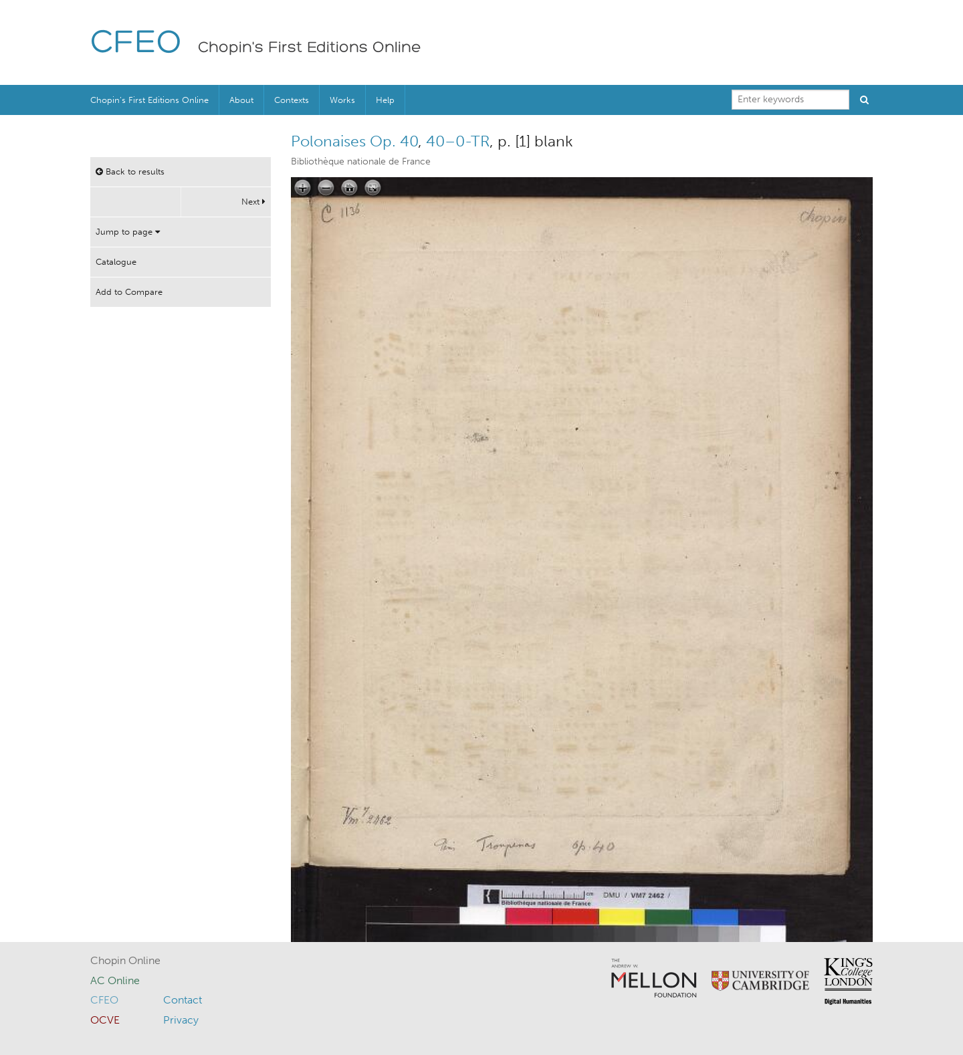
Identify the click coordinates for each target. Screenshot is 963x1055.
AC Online (115, 980)
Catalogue (116, 262)
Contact (182, 999)
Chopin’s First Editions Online (149, 100)
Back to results (130, 171)
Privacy (181, 1020)
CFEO (136, 44)
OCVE (105, 1020)
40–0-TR (458, 141)
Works (342, 100)
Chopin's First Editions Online (309, 48)
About (241, 100)
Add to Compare (129, 292)
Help (385, 100)
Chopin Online (125, 960)
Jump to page (128, 232)
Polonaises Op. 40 (354, 141)
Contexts (291, 100)
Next (253, 202)
